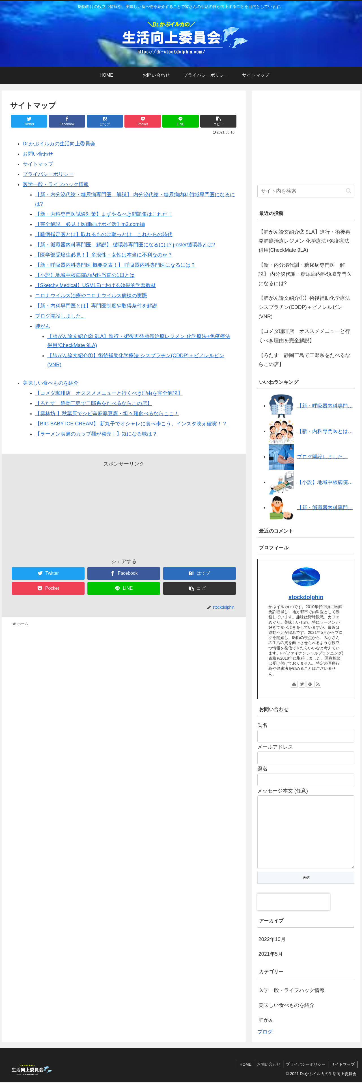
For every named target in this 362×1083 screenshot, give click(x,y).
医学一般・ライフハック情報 (56, 184)
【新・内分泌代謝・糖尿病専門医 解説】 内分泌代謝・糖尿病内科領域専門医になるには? (305, 274)
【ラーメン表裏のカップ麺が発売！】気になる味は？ (96, 434)
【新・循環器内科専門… (325, 507)
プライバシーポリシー (48, 174)
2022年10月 (272, 940)
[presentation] (293, 903)
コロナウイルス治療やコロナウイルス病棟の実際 (91, 295)
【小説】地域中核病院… (325, 482)
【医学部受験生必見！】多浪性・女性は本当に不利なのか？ (104, 255)
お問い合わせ (38, 154)
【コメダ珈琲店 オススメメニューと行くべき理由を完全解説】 (109, 393)
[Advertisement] (123, 508)
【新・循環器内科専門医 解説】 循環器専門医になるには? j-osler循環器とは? (125, 244)
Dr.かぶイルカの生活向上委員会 (59, 144)
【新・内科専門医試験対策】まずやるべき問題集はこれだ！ (104, 214)
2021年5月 (270, 955)
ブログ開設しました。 (60, 316)
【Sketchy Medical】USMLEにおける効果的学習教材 (95, 285)
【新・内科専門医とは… (325, 431)
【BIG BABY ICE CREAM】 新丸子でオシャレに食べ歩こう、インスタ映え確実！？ (131, 424)
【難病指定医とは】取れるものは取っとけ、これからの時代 (104, 234)
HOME (243, 1065)
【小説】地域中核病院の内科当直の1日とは (85, 275)
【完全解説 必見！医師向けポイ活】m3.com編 (90, 224)
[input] (306, 191)
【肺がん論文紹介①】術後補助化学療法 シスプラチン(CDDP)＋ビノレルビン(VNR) (304, 307)
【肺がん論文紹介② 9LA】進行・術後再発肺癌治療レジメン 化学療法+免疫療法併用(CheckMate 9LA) (304, 241)
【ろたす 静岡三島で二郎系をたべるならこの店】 (93, 403)
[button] (349, 191)
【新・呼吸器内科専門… (325, 405)
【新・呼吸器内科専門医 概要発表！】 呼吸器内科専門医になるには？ (115, 265)
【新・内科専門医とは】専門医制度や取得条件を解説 (96, 306)
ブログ (265, 1033)
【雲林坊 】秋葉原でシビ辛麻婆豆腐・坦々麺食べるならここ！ (107, 413)
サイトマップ (38, 164)
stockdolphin (305, 597)
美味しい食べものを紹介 (51, 383)
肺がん (42, 326)
